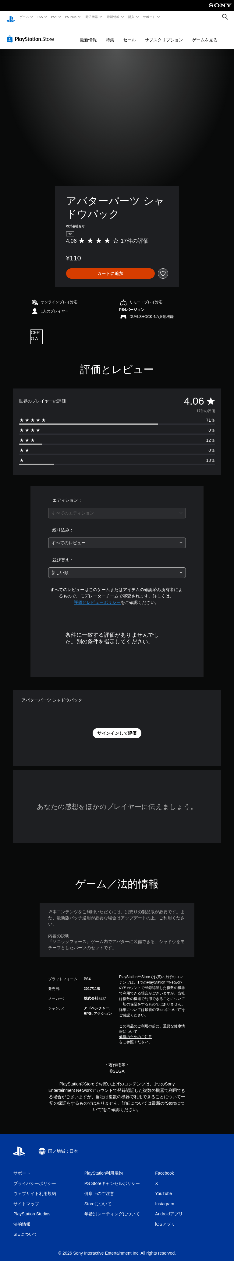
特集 (110, 34)
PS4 (54, 17)
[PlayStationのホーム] (10, 17)
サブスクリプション (164, 34)
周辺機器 (91, 17)
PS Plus (71, 17)
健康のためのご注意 (135, 1031)
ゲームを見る (205, 34)
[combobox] (117, 507)
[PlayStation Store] (31, 33)
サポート (149, 17)
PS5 (40, 17)
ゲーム (24, 17)
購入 (131, 17)
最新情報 (113, 17)
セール (129, 34)
